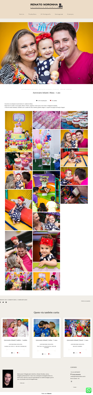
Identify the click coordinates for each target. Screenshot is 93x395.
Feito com (46, 393)
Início (21, 14)
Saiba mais (22, 383)
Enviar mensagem (76, 374)
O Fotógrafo (46, 14)
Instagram (59, 14)
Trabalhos (33, 14)
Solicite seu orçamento (85, 301)
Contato (70, 14)
